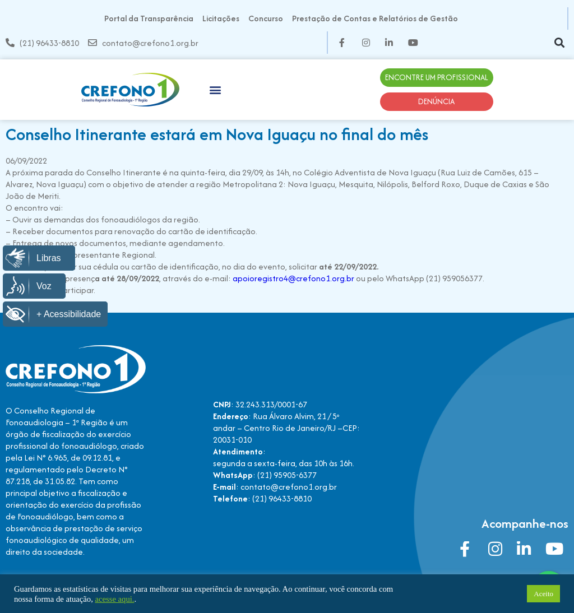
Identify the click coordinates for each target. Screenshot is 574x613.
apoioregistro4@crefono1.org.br (293, 278)
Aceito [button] (543, 593)
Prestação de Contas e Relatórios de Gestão (375, 18)
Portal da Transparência (148, 18)
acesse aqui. (114, 599)
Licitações (220, 18)
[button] (559, 43)
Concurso (265, 18)
